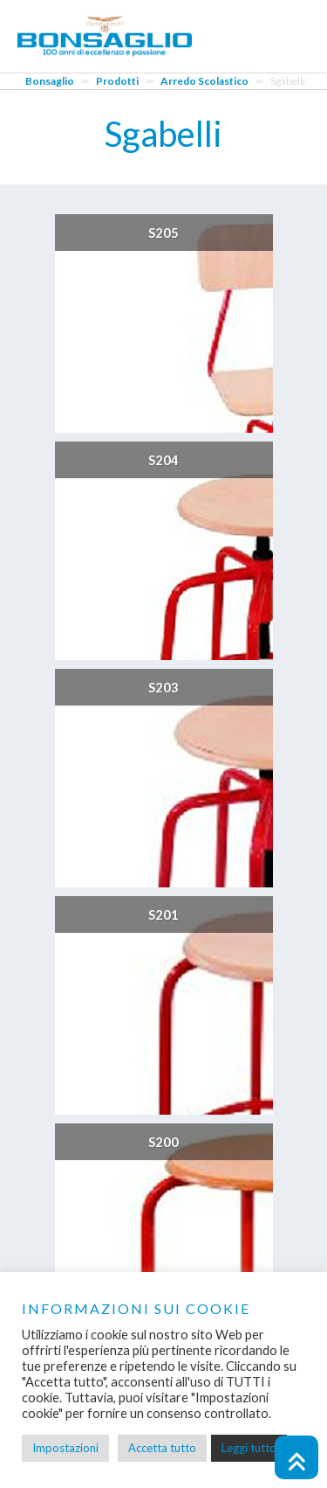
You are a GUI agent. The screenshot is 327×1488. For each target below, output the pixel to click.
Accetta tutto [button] (162, 1448)
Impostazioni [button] (65, 1448)
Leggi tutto (248, 1448)
